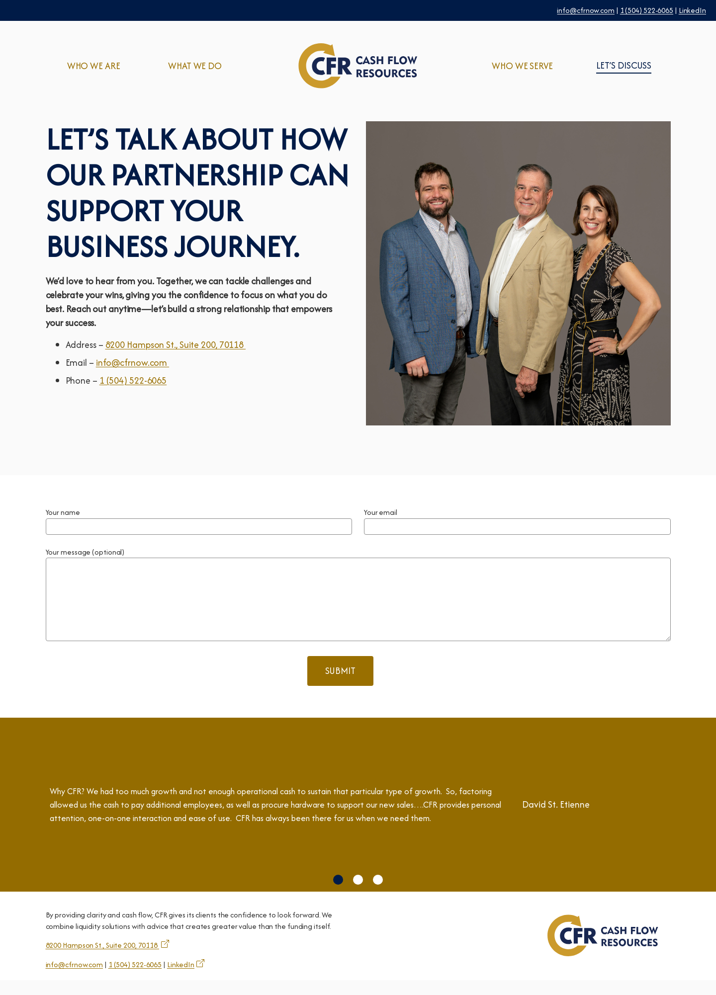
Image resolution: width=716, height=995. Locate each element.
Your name (63, 512)
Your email (380, 512)
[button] (338, 895)
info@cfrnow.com (586, 10)
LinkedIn (692, 10)
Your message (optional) (85, 552)
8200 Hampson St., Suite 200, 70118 (175, 344)
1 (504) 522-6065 (646, 10)
